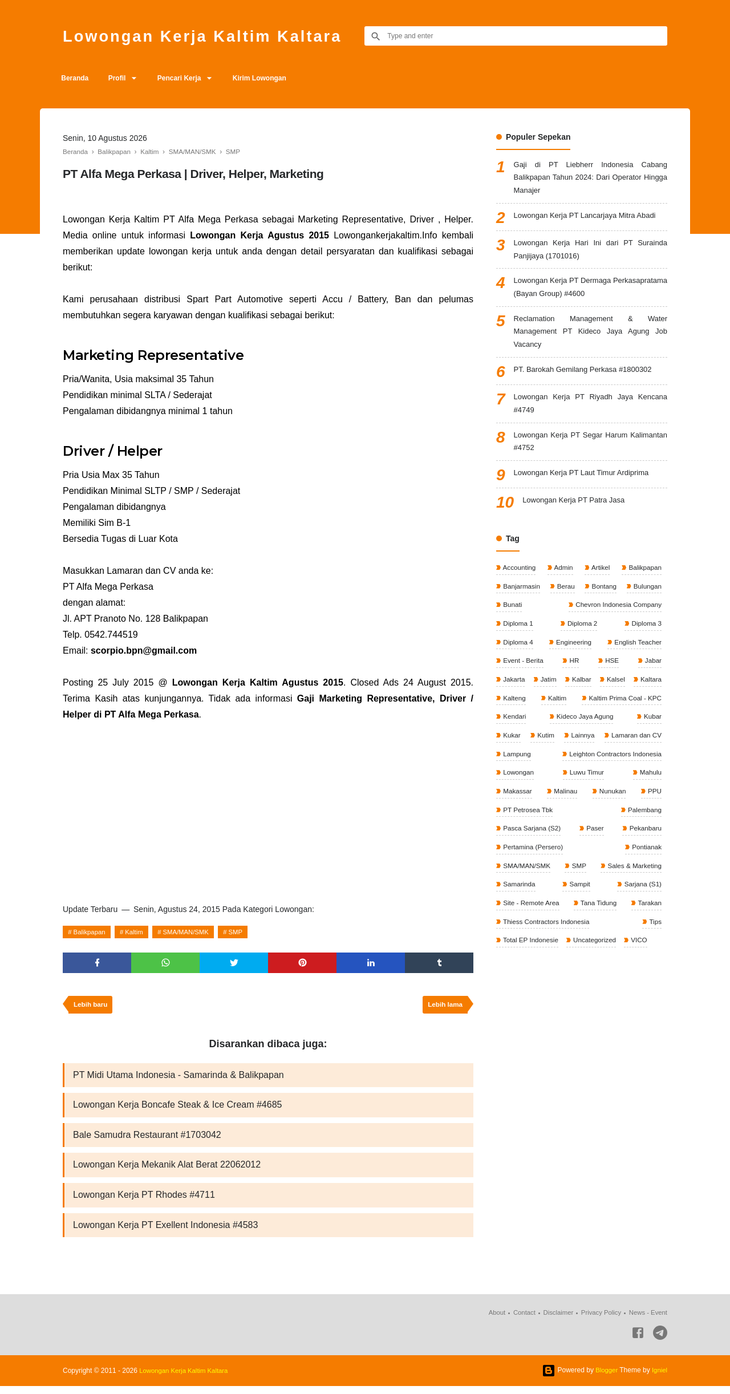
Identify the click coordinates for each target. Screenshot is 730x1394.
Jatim (560, 697)
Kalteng (582, 716)
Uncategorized (596, 964)
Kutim (652, 754)
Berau (565, 601)
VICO (641, 964)
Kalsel (651, 697)
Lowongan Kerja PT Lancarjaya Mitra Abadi (590, 219)
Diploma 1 (517, 639)
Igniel (659, 1378)
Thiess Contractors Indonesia (546, 945)
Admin (563, 582)
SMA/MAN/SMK (193, 932)
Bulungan (646, 601)
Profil (122, 78)
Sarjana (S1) (641, 907)
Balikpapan (91, 932)
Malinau (649, 812)
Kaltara (513, 716)
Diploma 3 (645, 639)
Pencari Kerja (188, 78)
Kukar (619, 754)
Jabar (652, 678)
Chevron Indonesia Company (616, 621)
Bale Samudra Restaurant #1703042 (147, 1140)
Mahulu (564, 812)
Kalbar (605, 697)
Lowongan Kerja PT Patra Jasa (577, 515)
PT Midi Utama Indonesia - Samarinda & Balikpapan (178, 1078)
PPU (570, 830)
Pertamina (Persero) (582, 869)
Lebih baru (91, 1007)
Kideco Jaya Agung (531, 754)
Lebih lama (444, 1007)
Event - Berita (523, 678)
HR (574, 678)
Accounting (519, 582)
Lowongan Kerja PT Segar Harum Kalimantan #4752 (590, 455)
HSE (611, 678)
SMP (245, 932)
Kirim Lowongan (271, 78)
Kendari (649, 735)
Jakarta (513, 697)
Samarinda (518, 907)
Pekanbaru (518, 869)
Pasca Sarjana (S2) (589, 850)
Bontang (603, 601)
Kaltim (138, 932)
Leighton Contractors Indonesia (549, 792)
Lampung (646, 773)
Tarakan (648, 926)
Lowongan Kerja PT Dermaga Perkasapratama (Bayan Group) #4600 (590, 294)
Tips (654, 945)
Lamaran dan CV (579, 773)
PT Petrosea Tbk (635, 830)
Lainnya (514, 773)
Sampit (579, 907)
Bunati (511, 621)
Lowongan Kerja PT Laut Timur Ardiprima (587, 488)
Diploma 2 (581, 639)
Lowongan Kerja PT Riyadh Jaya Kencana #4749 (590, 415)
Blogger (605, 1378)
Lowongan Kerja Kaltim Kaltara (214, 35)
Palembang (519, 850)
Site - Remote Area (531, 926)
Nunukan (515, 830)
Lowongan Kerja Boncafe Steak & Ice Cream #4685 (177, 1109)
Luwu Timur (519, 812)
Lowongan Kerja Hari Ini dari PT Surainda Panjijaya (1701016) (590, 254)
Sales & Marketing (633, 888)
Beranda (76, 78)
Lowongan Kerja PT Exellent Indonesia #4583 (165, 1232)
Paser (652, 850)
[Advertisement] (268, 808)
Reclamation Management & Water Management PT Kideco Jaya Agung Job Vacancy (590, 340)
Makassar (606, 812)
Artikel (599, 582)
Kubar (585, 754)
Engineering (572, 659)
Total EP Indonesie (530, 964)
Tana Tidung (598, 926)
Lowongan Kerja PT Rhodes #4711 (144, 1201)
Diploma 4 (517, 659)
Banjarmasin (521, 601)
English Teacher (636, 659)
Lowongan (645, 792)
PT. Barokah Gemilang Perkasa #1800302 (588, 380)
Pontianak (645, 869)
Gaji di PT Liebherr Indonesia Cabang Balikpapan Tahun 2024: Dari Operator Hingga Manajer (590, 179)
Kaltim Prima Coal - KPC (539, 735)
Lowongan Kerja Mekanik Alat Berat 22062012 (167, 1171)
